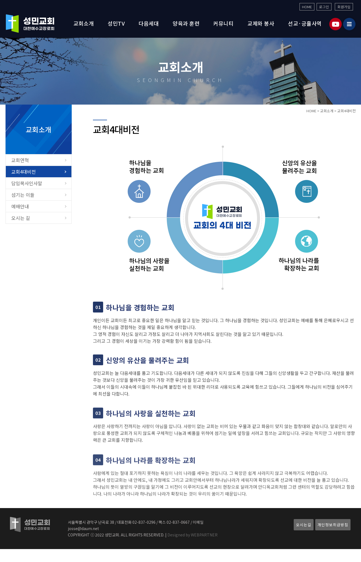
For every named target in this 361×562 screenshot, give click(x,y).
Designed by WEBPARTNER (192, 535)
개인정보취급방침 (332, 524)
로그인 (324, 6)
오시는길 (303, 524)
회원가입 (344, 6)
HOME (307, 6)
